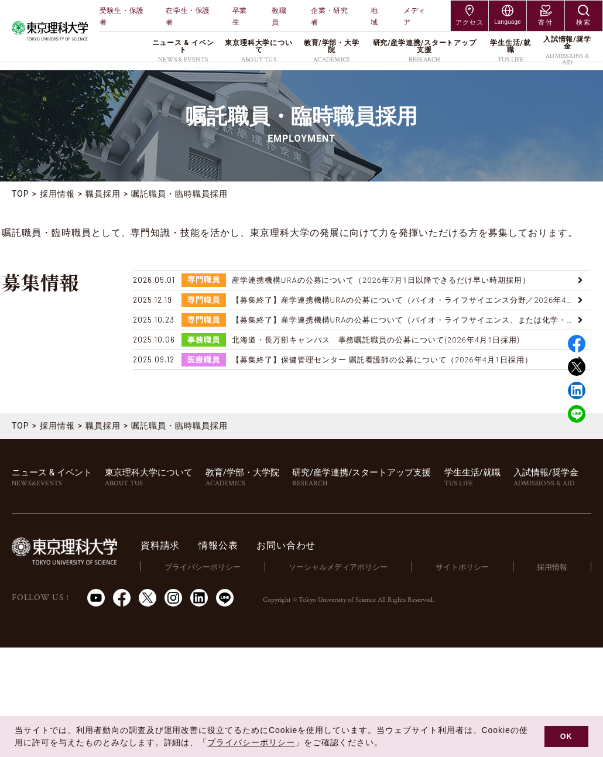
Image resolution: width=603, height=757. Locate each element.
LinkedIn (199, 598)
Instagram (173, 598)
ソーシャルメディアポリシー (338, 567)
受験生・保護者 (122, 16)
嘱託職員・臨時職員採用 (179, 193)
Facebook (576, 343)
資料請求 (160, 545)
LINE (576, 414)
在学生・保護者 (188, 16)
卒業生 (239, 16)
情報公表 (218, 545)
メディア (414, 16)
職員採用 (103, 193)
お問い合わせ (286, 545)
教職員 (279, 16)
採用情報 (57, 193)
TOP (20, 193)
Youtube (96, 598)
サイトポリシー (462, 567)
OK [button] (566, 736)
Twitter (576, 367)
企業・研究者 (329, 16)
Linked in (576, 390)
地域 (374, 16)
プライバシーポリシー (203, 567)
